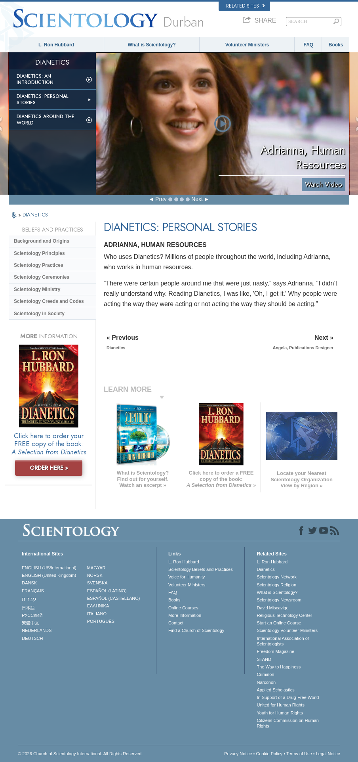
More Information (184, 615)
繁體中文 (30, 622)
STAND (264, 659)
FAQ (308, 45)
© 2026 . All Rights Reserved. (80, 753)
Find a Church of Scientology (196, 630)
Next (197, 199)
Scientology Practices (38, 265)
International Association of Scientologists (282, 641)
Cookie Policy (269, 753)
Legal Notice (328, 753)
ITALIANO (97, 613)
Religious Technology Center (284, 615)
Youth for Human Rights (280, 712)
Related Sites (245, 6)
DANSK (29, 582)
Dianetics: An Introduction (35, 79)
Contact (175, 622)
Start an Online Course (279, 622)
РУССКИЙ (32, 615)
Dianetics (265, 569)
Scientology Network (276, 576)
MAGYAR (96, 567)
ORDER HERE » (49, 468)
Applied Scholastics (275, 689)
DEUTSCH (32, 638)
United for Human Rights (280, 705)
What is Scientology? (152, 45)
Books (336, 45)
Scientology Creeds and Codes (49, 301)
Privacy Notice (238, 753)
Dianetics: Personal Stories (42, 99)
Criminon (265, 674)
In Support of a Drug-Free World (288, 697)
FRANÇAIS (33, 590)
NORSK (95, 575)
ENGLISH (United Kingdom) (49, 575)
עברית (29, 599)
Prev (161, 199)
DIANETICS (35, 214)
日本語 (28, 607)
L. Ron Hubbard (56, 45)
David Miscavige (272, 607)
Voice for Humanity (186, 576)
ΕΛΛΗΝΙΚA (98, 605)
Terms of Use (299, 753)
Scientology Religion (276, 584)
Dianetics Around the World (45, 119)
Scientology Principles (39, 253)
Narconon (266, 682)
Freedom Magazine (275, 651)
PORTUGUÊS (100, 621)
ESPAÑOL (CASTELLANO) (113, 598)
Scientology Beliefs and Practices (200, 569)
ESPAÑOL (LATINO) (107, 590)
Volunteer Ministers (247, 45)
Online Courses (183, 607)
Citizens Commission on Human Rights (288, 723)
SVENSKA (97, 582)
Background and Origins (41, 241)
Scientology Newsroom (279, 599)
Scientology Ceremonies (41, 277)
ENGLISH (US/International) (49, 567)
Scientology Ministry (37, 289)
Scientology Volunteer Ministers (287, 630)
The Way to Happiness (279, 666)
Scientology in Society (39, 313)
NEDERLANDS (36, 630)
